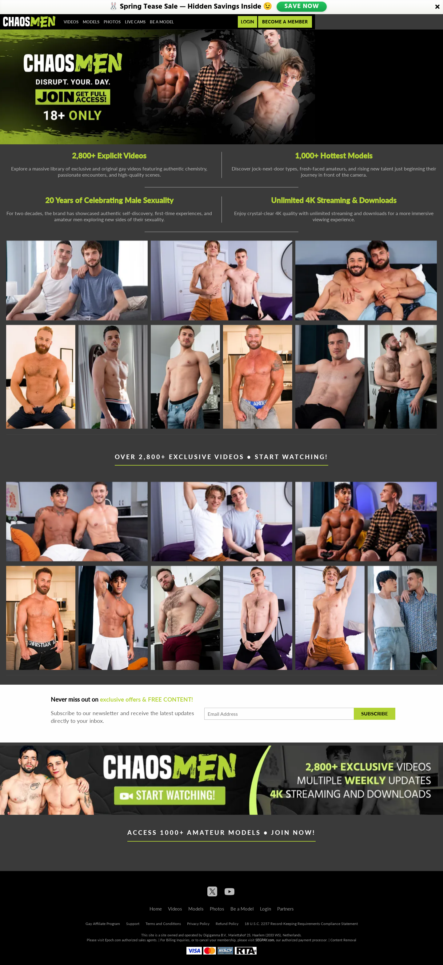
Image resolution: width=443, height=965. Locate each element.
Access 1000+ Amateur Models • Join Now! (221, 832)
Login (247, 21)
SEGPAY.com (264, 940)
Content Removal (343, 940)
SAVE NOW (302, 7)
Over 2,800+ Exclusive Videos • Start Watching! (221, 456)
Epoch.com (113, 940)
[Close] (437, 7)
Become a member (285, 21)
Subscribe (374, 713)
